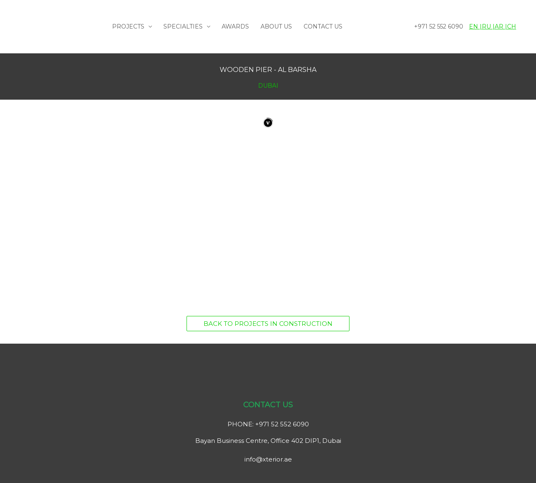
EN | (475, 26)
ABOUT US (276, 26)
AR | (501, 26)
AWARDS (235, 26)
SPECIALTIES (183, 26)
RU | (488, 26)
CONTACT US (323, 26)
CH (511, 26)
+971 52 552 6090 (438, 26)
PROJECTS (128, 26)
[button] (268, 323)
